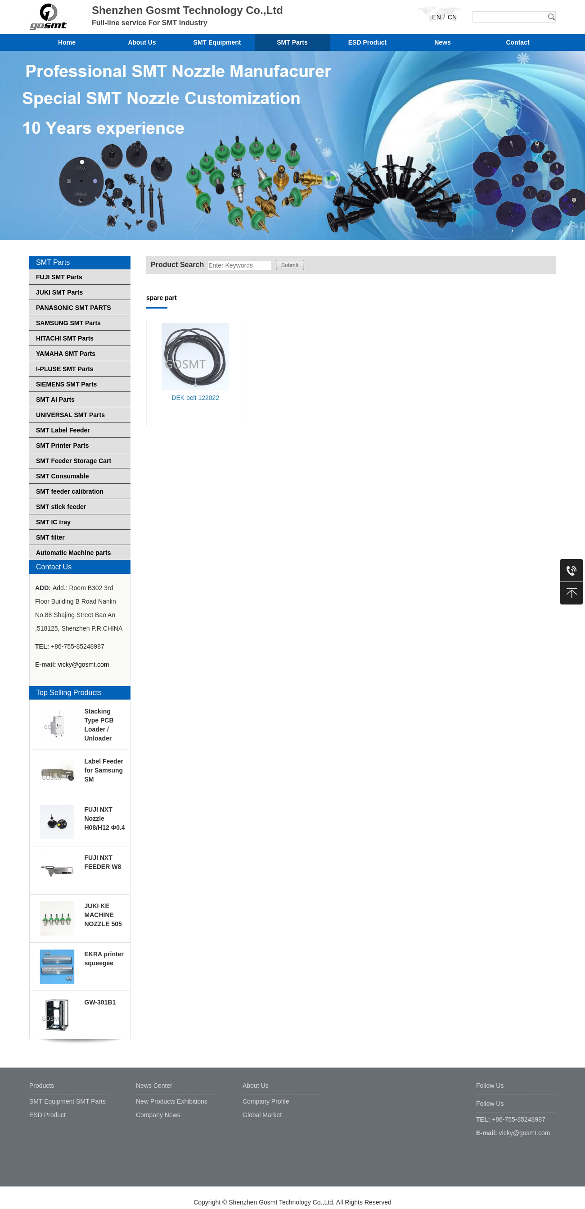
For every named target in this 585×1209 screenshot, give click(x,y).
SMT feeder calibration (70, 491)
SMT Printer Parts (62, 445)
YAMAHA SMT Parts (65, 353)
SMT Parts (292, 42)
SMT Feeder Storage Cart (73, 460)
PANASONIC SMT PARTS (73, 307)
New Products (155, 1101)
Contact (517, 42)
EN (436, 17)
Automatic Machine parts (73, 552)
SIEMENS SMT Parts (66, 384)
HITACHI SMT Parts (65, 338)
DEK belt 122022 (195, 397)
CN (452, 17)
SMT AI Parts (55, 399)
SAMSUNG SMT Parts (68, 323)
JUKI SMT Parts (59, 292)
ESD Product (367, 42)
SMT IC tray (53, 522)
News (442, 42)
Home (67, 42)
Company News (158, 1114)
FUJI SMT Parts (59, 277)
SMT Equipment (217, 42)
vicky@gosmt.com (83, 664)
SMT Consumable (62, 476)
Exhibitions (192, 1101)
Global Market (262, 1114)
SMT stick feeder (61, 506)
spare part (161, 297)
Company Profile (266, 1101)
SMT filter (50, 537)
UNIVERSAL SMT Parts (70, 414)
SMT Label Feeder (63, 430)
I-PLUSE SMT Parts (65, 369)
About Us (142, 42)
